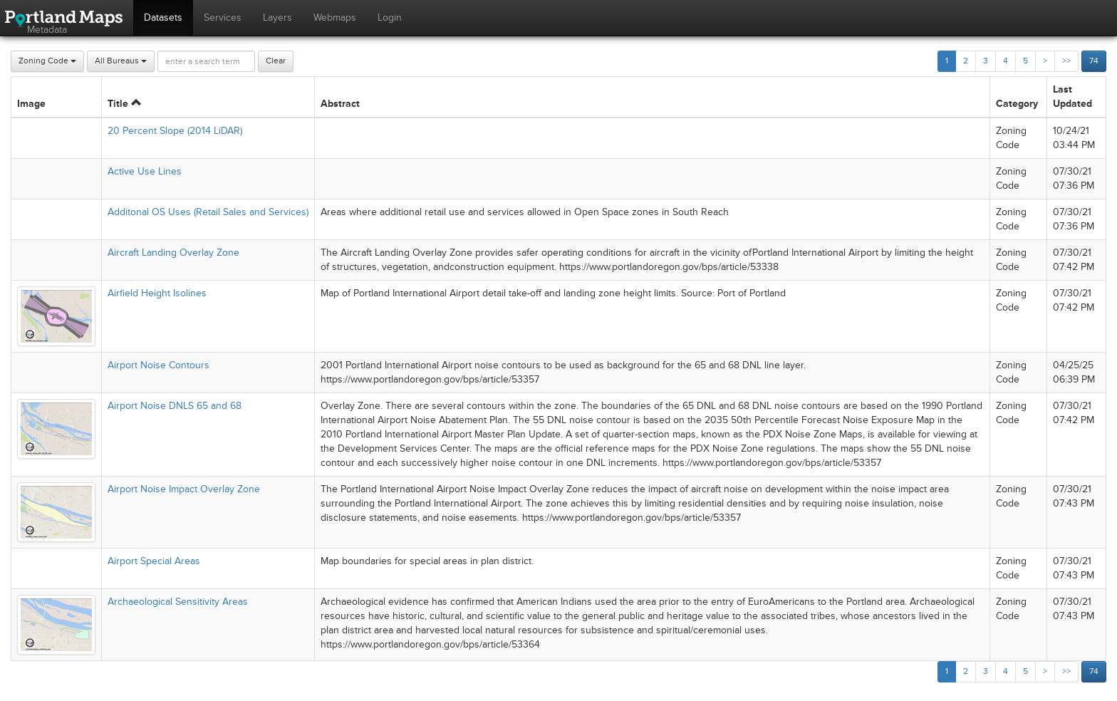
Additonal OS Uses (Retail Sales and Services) (208, 212)
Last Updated (1072, 96)
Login (390, 17)
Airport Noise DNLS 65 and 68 (174, 406)
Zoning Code (47, 61)
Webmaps (334, 17)
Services (222, 17)
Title (124, 104)
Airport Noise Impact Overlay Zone (184, 489)
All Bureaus (121, 61)
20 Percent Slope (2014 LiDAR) (175, 131)
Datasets (163, 17)
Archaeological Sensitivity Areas (178, 602)
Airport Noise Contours (158, 365)
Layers (277, 17)
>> (1066, 61)
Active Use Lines (145, 171)
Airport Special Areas (154, 561)
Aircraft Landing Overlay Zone (173, 252)
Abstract (340, 104)
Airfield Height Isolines (157, 293)
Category (1017, 104)
